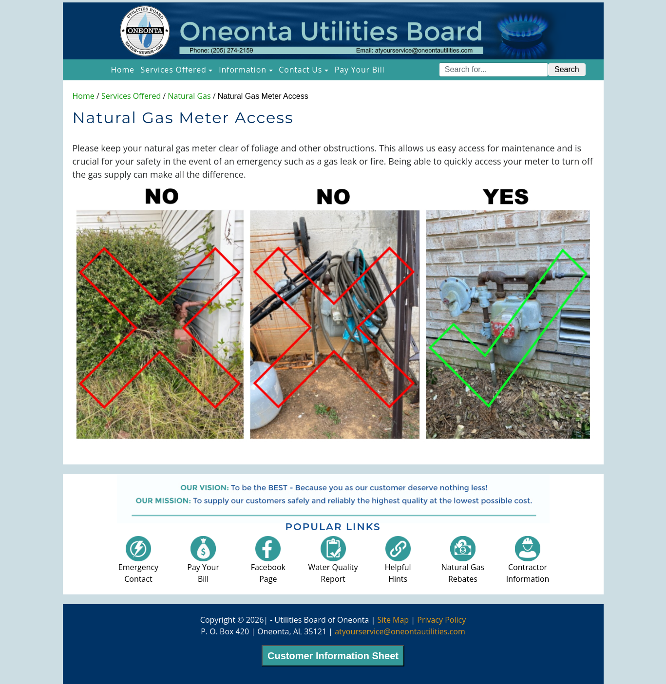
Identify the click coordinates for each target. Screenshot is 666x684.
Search (566, 69)
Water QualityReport (333, 563)
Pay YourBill (203, 563)
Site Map (393, 619)
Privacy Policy (441, 619)
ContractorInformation (528, 563)
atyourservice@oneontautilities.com (400, 631)
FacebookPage (268, 563)
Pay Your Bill (360, 69)
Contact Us (300, 69)
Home (124, 69)
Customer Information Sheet (333, 655)
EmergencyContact (138, 563)
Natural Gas (189, 96)
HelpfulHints (398, 563)
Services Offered (174, 69)
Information (242, 69)
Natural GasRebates (462, 563)
